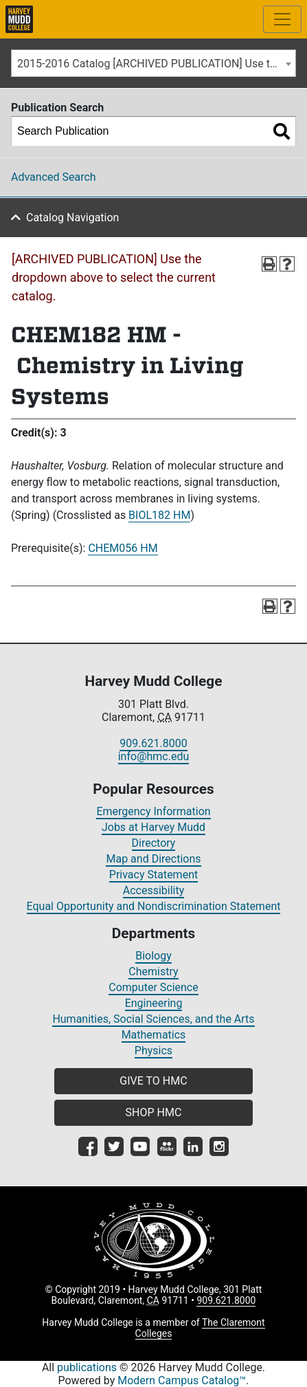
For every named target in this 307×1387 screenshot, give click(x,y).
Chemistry (153, 971)
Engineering (154, 1003)
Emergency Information (153, 811)
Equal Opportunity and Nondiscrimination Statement (154, 906)
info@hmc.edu (154, 756)
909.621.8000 (153, 743)
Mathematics (154, 1034)
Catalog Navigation (72, 217)
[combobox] (153, 63)
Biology (153, 955)
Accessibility (154, 890)
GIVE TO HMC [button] (153, 1080)
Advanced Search (53, 177)
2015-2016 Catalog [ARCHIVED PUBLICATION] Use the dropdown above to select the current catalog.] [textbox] (156, 63)
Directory (154, 843)
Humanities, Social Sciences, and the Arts (153, 1018)
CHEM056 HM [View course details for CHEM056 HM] (122, 548)
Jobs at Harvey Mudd (153, 827)
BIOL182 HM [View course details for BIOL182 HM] (159, 515)
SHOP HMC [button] (154, 1112)
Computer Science (153, 987)
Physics (153, 1050)
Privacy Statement (153, 874)
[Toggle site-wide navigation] (282, 19)
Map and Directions (153, 858)
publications (87, 1367)
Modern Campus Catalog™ (181, 1380)
